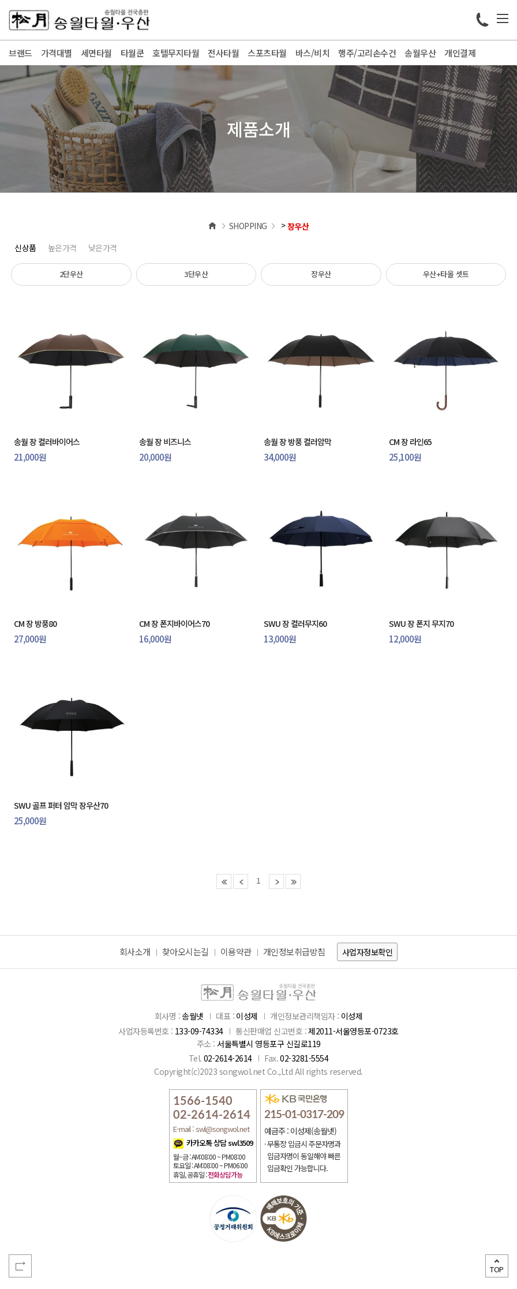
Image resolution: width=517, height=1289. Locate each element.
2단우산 (71, 273)
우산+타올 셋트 (446, 273)
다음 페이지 (276, 881)
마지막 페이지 (293, 881)
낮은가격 (102, 247)
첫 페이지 (223, 881)
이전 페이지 (240, 881)
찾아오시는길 (185, 952)
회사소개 (135, 952)
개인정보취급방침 (294, 952)
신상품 (25, 247)
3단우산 (196, 273)
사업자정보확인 (367, 952)
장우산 (321, 273)
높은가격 (62, 247)
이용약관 (236, 952)
